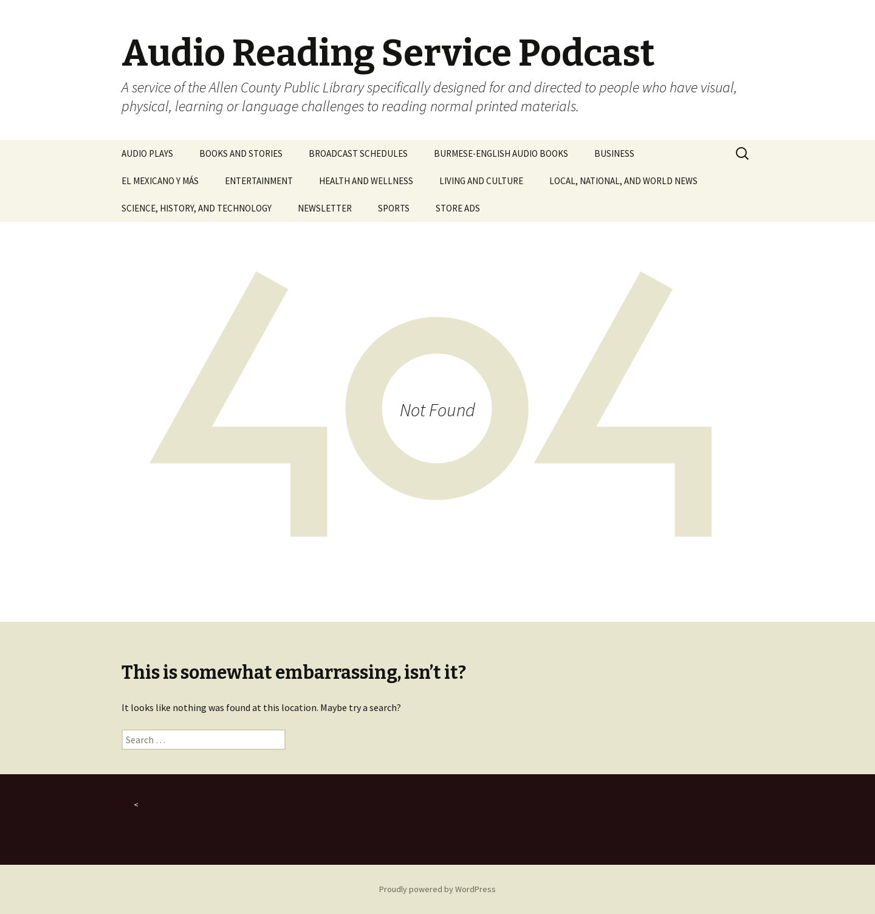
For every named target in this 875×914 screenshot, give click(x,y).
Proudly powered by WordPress (437, 889)
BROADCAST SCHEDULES (358, 153)
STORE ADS (458, 208)
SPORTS (394, 208)
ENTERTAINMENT (259, 181)
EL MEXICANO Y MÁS (160, 181)
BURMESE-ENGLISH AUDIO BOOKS (501, 153)
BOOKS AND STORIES (241, 153)
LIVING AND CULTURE (481, 181)
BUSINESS (614, 153)
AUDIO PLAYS (147, 153)
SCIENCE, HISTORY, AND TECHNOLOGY (197, 208)
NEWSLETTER (325, 208)
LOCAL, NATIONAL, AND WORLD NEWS (623, 181)
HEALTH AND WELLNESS (366, 181)
